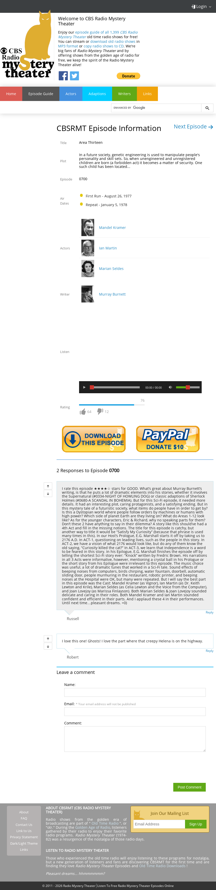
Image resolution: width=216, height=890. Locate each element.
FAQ (24, 818)
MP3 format (68, 46)
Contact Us (24, 824)
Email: (100, 703)
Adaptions (97, 93)
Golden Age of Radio (92, 827)
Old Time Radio (105, 823)
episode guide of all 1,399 (97, 34)
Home (11, 93)
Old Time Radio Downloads (163, 865)
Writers (124, 93)
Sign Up (195, 824)
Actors (71, 93)
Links (147, 93)
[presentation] (103, 767)
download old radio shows (112, 41)
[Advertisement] (180, 47)
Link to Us (23, 830)
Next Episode (193, 126)
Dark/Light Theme (24, 843)
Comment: (73, 723)
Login (199, 6)
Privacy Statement (24, 837)
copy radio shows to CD (104, 46)
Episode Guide (40, 93)
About (24, 812)
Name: (69, 684)
